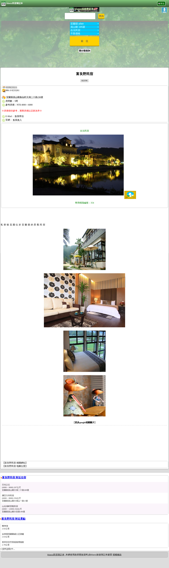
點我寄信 (19, 116)
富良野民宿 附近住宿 (14, 477)
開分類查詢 (84, 50)
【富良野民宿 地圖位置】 (15, 466)
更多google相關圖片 (84, 422)
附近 (162, 3)
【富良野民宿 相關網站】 (15, 463)
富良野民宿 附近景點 (13, 518)
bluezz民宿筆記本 (12, 3)
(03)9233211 (11, 87)
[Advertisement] (84, 60)
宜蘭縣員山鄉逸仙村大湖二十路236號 (24, 97)
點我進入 (17, 120)
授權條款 (117, 554)
